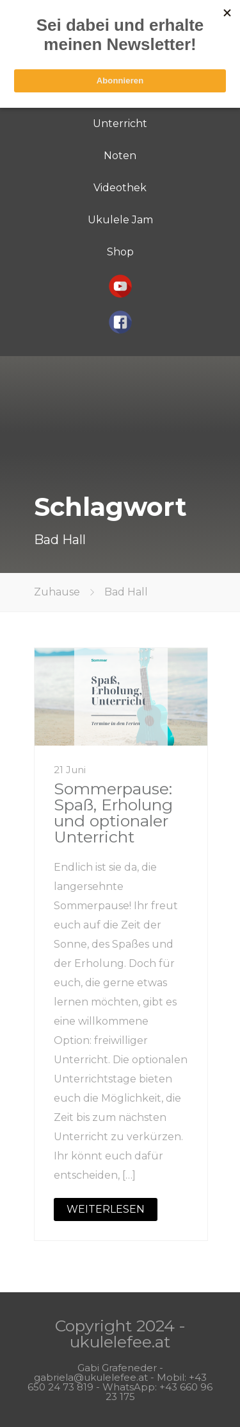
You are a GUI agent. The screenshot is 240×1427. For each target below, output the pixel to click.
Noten (120, 156)
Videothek (120, 188)
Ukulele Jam (120, 220)
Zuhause (57, 592)
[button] (120, 286)
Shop (120, 252)
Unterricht (120, 123)
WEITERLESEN (106, 1209)
